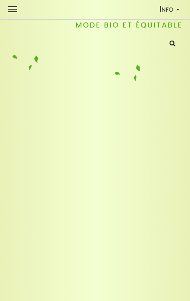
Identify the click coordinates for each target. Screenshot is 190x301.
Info (171, 10)
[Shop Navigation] (12, 9)
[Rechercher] (172, 44)
